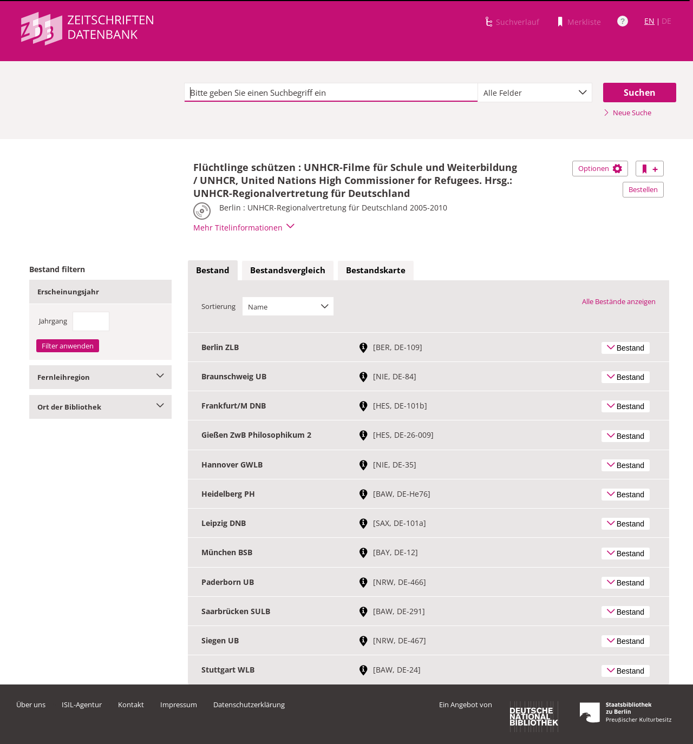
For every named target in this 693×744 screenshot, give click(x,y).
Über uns (30, 704)
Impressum (178, 704)
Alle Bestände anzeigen (619, 301)
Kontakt (131, 704)
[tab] (213, 270)
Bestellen (643, 189)
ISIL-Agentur (82, 704)
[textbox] (331, 92)
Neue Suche (627, 112)
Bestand (213, 270)
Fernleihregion (100, 377)
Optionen (600, 168)
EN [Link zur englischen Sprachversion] (649, 21)
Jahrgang (53, 321)
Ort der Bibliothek (100, 407)
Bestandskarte (376, 270)
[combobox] (535, 92)
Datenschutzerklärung (249, 704)
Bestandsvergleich (287, 270)
